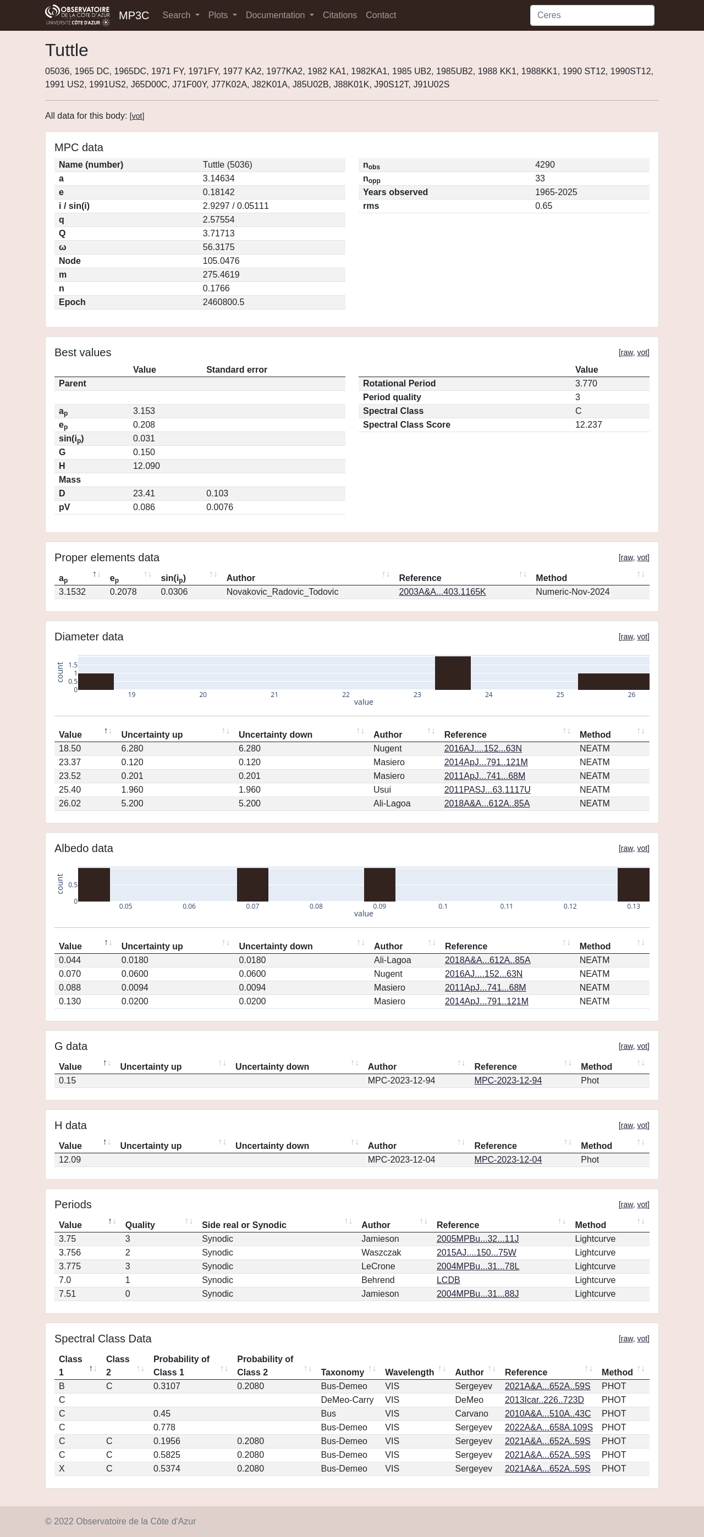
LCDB (448, 1280)
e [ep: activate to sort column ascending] (114, 578)
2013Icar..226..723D (544, 1400)
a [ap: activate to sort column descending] (63, 578)
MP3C (134, 15)
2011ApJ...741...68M (485, 776)
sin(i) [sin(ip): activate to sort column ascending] (173, 578)
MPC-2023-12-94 (508, 1080)
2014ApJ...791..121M (486, 762)
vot (137, 116)
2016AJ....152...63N (483, 748)
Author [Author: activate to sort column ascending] (241, 578)
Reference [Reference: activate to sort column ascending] (420, 578)
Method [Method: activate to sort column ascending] (551, 578)
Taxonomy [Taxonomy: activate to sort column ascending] (342, 1372)
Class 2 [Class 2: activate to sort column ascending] (118, 1365)
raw (627, 352)
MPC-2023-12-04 (508, 1159)
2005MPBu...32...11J (478, 1238)
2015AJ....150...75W (476, 1252)
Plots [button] (219, 15)
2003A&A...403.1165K (442, 591)
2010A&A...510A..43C (548, 1413)
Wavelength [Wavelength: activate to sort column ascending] (409, 1372)
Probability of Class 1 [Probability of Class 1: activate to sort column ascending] (181, 1365)
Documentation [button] (276, 15)
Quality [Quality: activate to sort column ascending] (140, 1225)
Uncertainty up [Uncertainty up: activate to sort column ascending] (152, 734)
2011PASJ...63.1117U (487, 789)
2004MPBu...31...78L (478, 1266)
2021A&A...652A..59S (548, 1386)
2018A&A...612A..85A (487, 803)
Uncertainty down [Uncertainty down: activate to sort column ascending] (275, 734)
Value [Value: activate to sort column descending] (70, 734)
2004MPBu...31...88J (478, 1293)
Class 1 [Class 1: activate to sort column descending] (70, 1365)
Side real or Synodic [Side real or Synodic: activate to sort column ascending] (244, 1225)
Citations (340, 15)
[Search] (592, 15)
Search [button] (178, 15)
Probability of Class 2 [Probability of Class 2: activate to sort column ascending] (265, 1365)
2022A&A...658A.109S (549, 1427)
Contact (381, 15)
